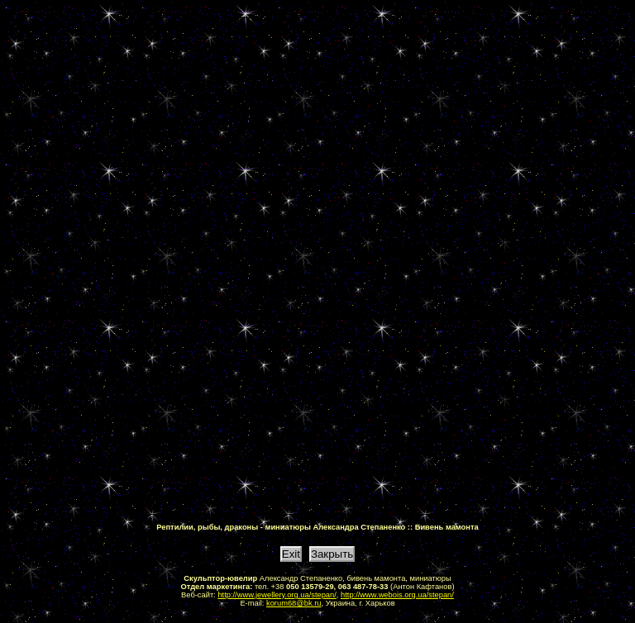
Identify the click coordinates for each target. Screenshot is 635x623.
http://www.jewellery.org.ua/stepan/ (276, 595)
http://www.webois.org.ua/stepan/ (397, 595)
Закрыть (332, 554)
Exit (291, 554)
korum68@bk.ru (294, 603)
